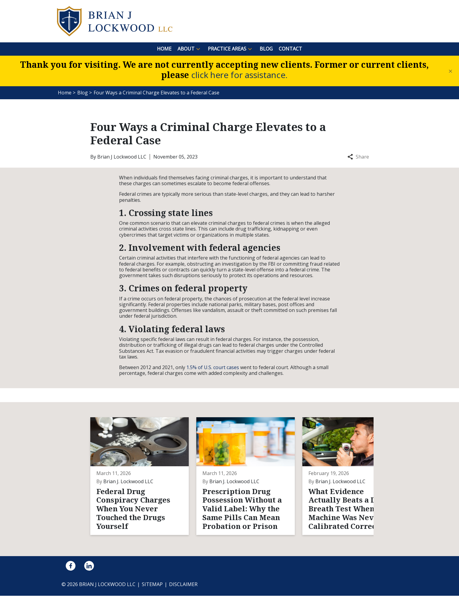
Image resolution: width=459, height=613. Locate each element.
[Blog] (266, 49)
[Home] (164, 49)
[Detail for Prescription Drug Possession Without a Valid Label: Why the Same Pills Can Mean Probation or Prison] (233, 484)
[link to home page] (114, 20)
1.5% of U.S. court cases (212, 367)
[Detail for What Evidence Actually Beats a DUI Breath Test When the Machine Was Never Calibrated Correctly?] (328, 484)
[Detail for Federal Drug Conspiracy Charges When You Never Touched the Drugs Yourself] (138, 484)
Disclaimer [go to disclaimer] (183, 601)
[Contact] (290, 49)
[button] (198, 49)
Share (358, 157)
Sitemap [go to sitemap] (152, 601)
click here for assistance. (239, 74)
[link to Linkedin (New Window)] (89, 583)
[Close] (450, 71)
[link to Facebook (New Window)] (70, 583)
